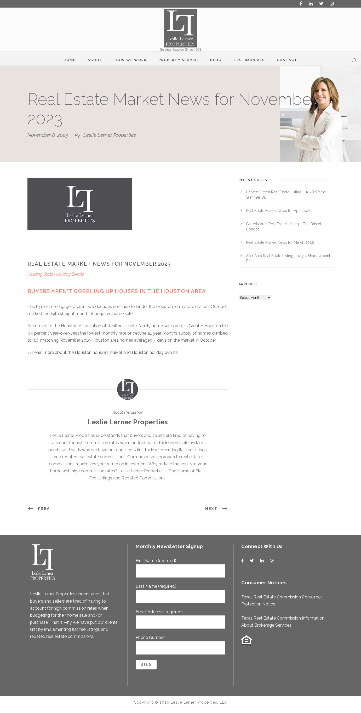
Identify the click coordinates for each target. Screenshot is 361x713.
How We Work (131, 60)
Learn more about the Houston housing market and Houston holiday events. (105, 352)
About (95, 60)
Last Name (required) (180, 593)
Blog (216, 60)
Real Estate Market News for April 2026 (279, 211)
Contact (287, 60)
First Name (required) (180, 568)
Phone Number (180, 644)
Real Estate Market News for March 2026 (280, 242)
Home (70, 60)
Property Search (178, 60)
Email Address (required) (180, 619)
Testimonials (249, 60)
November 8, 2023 (47, 135)
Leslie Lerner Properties (109, 135)
